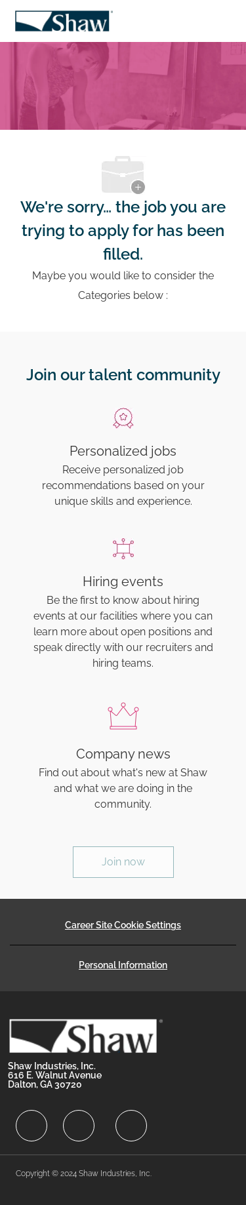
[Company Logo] (63, 20)
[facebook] (31, 1125)
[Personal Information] (123, 965)
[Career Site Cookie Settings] (123, 925)
